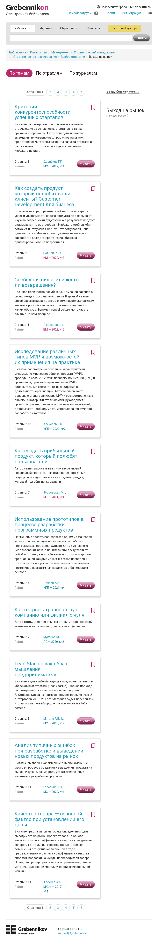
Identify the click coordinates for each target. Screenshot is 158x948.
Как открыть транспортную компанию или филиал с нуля (49, 612)
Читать (86, 164)
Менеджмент (60, 52)
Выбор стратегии (73, 57)
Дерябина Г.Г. (52, 161)
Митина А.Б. (51, 718)
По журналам (83, 73)
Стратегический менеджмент (94, 52)
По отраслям (49, 73)
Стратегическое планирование (35, 57)
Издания (46, 28)
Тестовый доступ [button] (124, 28)
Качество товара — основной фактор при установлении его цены (49, 819)
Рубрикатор (23, 28)
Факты (93, 28)
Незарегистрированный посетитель (124, 7)
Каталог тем (38, 52)
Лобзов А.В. (51, 583)
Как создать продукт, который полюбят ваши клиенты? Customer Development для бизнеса (44, 196)
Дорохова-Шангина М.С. (60, 324)
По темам (19, 73)
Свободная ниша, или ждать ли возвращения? (47, 282)
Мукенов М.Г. (52, 637)
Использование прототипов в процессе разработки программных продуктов (49, 524)
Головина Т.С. (52, 787)
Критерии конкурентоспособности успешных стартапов (43, 112)
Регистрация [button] (131, 13)
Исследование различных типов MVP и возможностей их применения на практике (47, 357)
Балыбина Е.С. (53, 253)
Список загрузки (83, 13)
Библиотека (17, 52)
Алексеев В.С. (53, 424)
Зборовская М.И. (54, 492)
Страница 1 (35, 92)
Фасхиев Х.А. (52, 882)
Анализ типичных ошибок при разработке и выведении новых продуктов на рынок (49, 750)
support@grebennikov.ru (74, 933)
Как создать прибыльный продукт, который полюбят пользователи (46, 456)
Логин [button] (110, 13)
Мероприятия (69, 28)
